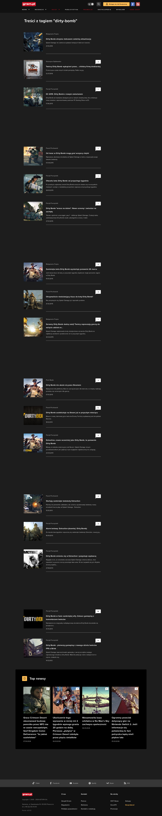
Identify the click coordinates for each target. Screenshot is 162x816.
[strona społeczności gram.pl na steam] (110, 783)
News (26, 9)
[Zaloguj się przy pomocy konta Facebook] (133, 4)
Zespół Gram (66, 801)
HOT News (114, 801)
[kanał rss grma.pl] (127, 783)
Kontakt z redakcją (88, 809)
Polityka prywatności (69, 809)
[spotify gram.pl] (92, 783)
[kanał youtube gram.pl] (74, 783)
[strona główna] (34, 4)
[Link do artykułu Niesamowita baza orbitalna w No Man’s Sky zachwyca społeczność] (95, 708)
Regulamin (65, 805)
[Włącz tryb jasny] (91, 4)
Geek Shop (135, 10)
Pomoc (83, 801)
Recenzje (41, 9)
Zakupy (128, 801)
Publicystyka (71, 10)
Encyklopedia (104, 10)
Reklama (84, 805)
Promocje (88, 10)
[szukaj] (99, 4)
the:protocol (129, 805)
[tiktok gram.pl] (35, 783)
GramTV (113, 805)
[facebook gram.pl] (54, 783)
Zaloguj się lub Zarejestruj (118, 4)
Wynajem (120, 10)
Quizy (56, 9)
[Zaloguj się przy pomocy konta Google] (138, 4)
